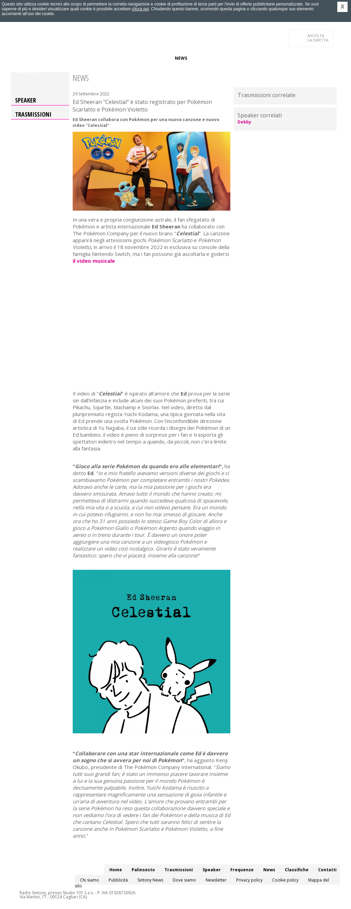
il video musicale (94, 260)
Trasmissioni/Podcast (89, 58)
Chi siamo (89, 880)
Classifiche (206, 58)
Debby (244, 122)
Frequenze (156, 58)
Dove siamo (184, 880)
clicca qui (140, 9)
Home (20, 58)
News (181, 58)
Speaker (130, 58)
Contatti (25, 72)
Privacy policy (249, 880)
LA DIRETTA (318, 38)
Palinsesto (45, 58)
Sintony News (150, 880)
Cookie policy (285, 880)
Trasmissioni (33, 114)
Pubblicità (118, 880)
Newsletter (216, 880)
